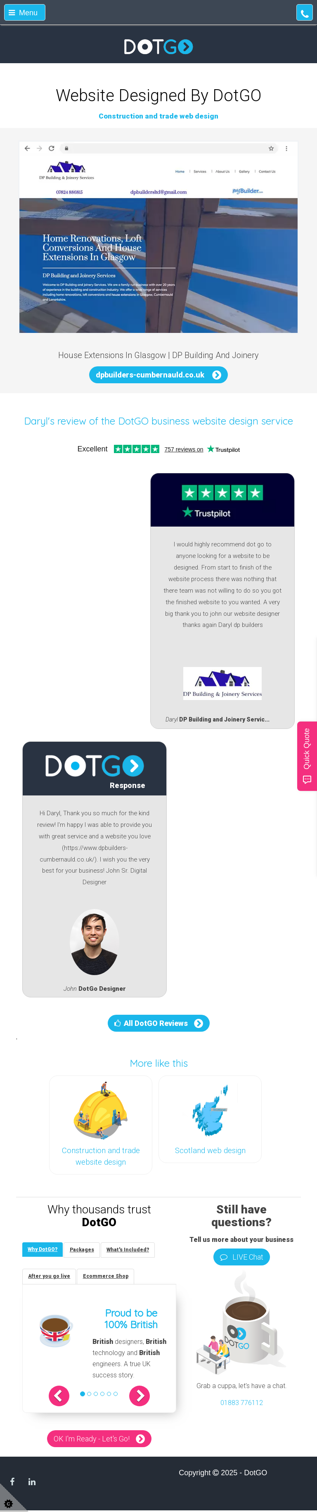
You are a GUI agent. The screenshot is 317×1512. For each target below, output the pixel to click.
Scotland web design (210, 1150)
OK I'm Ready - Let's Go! (92, 1440)
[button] (63, 1397)
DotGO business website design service (205, 421)
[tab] (43, 1250)
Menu (23, 13)
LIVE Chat (241, 1257)
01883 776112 (241, 1403)
